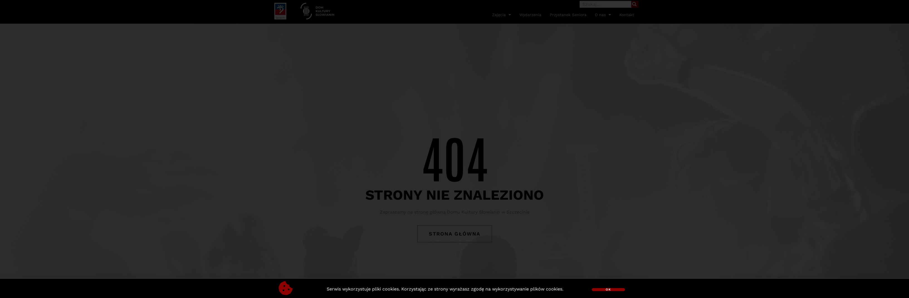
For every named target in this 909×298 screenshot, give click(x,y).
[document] (454, 149)
